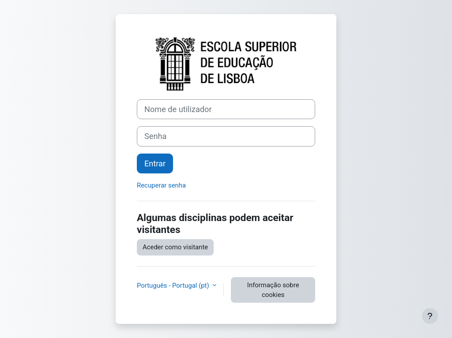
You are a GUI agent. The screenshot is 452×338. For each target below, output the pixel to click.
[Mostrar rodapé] (430, 316)
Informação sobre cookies (273, 290)
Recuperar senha (161, 185)
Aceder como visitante (175, 247)
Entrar (155, 163)
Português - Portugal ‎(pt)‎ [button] (174, 285)
